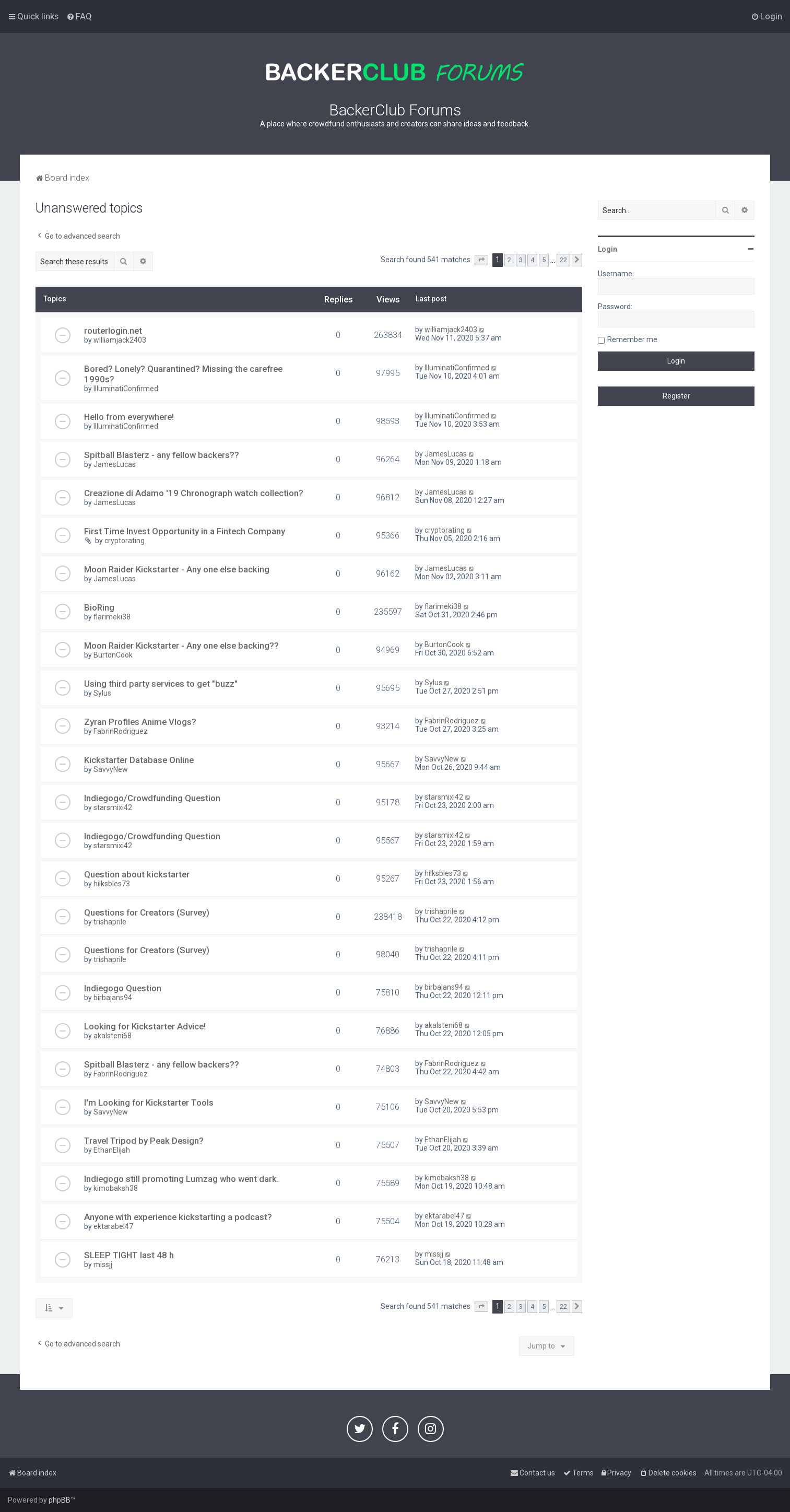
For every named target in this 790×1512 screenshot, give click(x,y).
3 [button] (521, 260)
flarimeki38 (112, 617)
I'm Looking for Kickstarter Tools (149, 1102)
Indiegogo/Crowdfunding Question (152, 798)
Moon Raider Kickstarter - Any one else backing (176, 569)
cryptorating (124, 540)
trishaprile (109, 922)
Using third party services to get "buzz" (161, 683)
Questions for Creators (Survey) (146, 912)
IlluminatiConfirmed (125, 388)
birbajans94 (112, 997)
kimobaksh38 (115, 1188)
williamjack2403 (119, 340)
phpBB (59, 1500)
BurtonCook (113, 655)
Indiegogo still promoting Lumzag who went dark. (181, 1179)
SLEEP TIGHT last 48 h (129, 1255)
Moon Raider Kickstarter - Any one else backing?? (181, 645)
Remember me (632, 339)
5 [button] (544, 260)
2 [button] (509, 260)
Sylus (102, 693)
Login (607, 249)
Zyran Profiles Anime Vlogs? (140, 722)
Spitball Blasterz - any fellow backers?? (161, 455)
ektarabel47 (113, 1226)
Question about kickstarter (137, 874)
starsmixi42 (112, 807)
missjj (102, 1264)
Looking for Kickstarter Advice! (145, 1026)
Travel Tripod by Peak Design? (144, 1140)
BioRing (99, 607)
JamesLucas (114, 464)
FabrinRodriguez (120, 731)
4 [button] (532, 260)
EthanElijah (111, 1150)
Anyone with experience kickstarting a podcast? (178, 1217)
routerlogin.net (113, 330)
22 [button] (563, 260)
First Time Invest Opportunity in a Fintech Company (184, 531)
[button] (481, 260)
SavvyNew (110, 769)
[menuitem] (79, 16)
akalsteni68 (112, 1036)
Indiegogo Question (122, 988)
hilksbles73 (111, 884)
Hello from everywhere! (129, 417)
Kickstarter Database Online (139, 760)
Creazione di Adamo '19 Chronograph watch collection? (193, 493)
